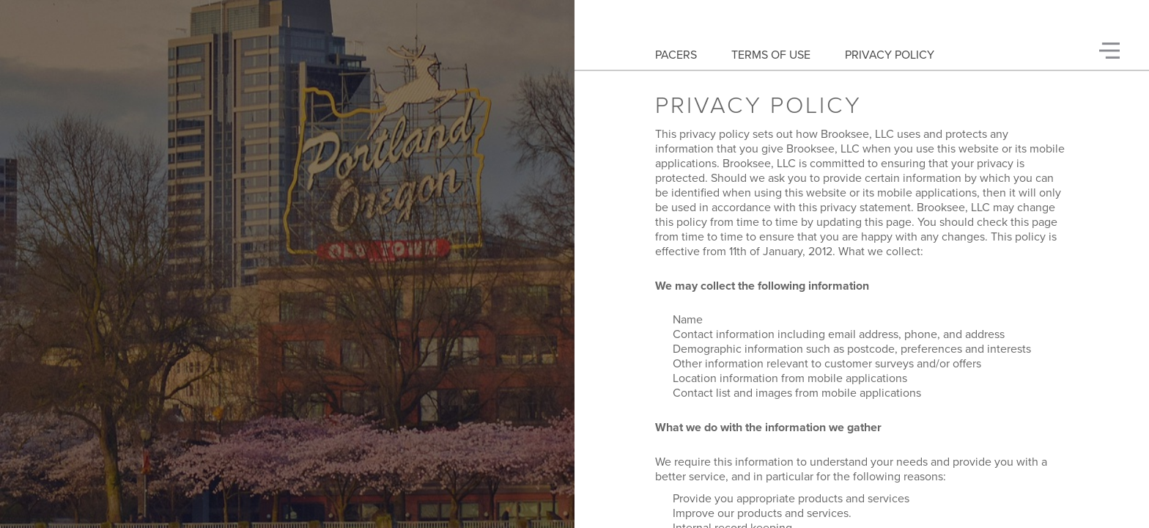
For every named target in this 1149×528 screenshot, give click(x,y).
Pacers (676, 55)
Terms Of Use (770, 55)
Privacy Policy (889, 55)
